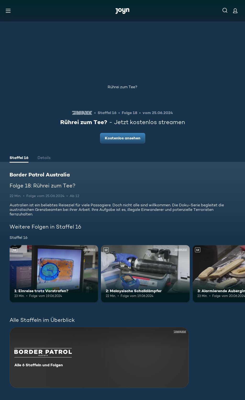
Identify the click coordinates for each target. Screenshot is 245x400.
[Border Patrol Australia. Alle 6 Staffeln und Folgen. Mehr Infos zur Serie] (99, 357)
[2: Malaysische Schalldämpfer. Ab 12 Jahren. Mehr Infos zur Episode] (145, 274)
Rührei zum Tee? (122, 87)
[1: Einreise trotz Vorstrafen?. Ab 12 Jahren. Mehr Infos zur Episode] (54, 274)
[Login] (235, 10)
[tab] (19, 158)
